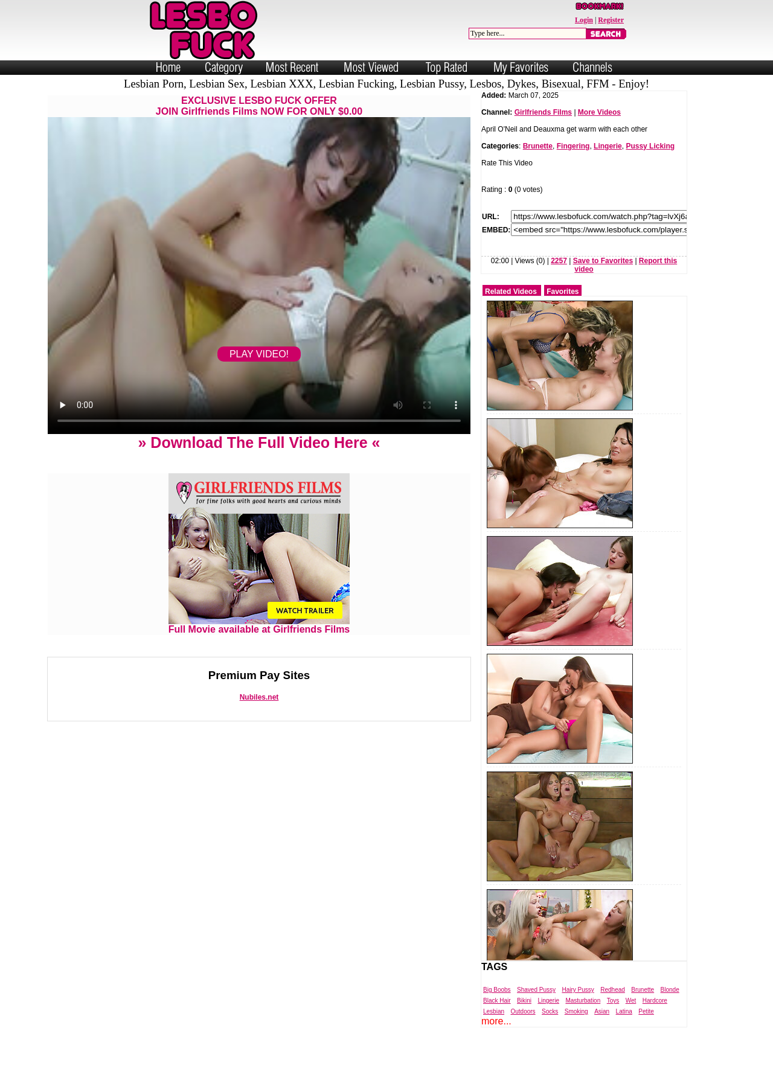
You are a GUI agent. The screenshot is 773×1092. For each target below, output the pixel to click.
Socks (550, 1011)
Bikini (524, 1000)
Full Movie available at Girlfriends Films (259, 625)
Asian (601, 1011)
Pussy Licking (650, 146)
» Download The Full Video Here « (259, 442)
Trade (440, 1081)
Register (611, 20)
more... (496, 1021)
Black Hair (497, 1000)
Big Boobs (497, 989)
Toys (613, 1000)
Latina (624, 1011)
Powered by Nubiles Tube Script (374, 1081)
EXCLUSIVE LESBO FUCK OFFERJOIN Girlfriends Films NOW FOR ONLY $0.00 (259, 106)
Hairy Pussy (578, 989)
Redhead (612, 989)
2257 (559, 261)
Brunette (538, 146)
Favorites (563, 291)
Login (584, 20)
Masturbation (582, 1000)
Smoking (576, 1011)
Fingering (573, 146)
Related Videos (511, 291)
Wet (631, 1000)
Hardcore (655, 1000)
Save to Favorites (603, 261)
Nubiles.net (259, 697)
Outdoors (522, 1011)
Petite (646, 1011)
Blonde (670, 989)
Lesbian (493, 1011)
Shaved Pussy (536, 989)
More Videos (599, 112)
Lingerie (608, 146)
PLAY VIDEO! (259, 354)
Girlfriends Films (543, 112)
